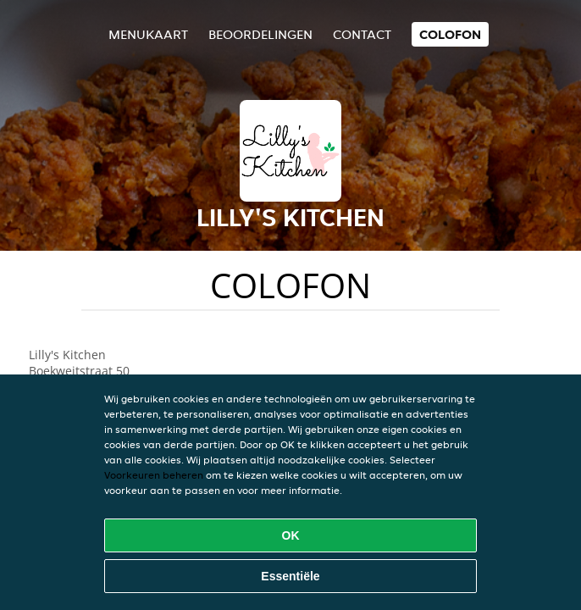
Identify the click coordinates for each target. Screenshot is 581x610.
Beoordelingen (260, 34)
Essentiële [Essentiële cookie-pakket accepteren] (290, 576)
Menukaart (148, 34)
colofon (450, 34)
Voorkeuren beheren (153, 475)
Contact (362, 34)
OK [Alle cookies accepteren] (291, 535)
